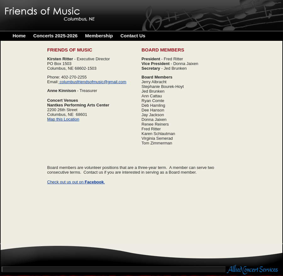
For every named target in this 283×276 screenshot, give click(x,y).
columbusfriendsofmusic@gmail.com (93, 81)
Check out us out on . (76, 182)
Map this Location (63, 119)
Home (19, 35)
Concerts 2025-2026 (55, 35)
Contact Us (132, 35)
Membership (99, 35)
